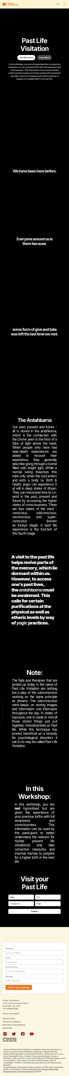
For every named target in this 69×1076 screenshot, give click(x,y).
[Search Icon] (58, 4)
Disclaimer (7, 1028)
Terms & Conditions (12, 1021)
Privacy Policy (9, 1018)
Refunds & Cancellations (14, 1025)
